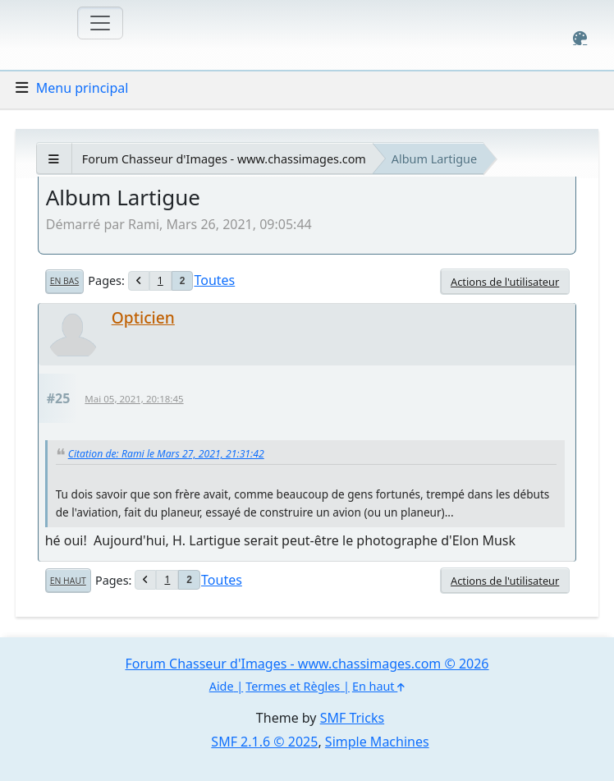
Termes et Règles (292, 686)
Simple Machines (377, 742)
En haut (68, 580)
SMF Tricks (352, 718)
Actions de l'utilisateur (505, 281)
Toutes (214, 280)
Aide (221, 686)
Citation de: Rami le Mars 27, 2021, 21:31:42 (166, 454)
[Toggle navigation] (100, 23)
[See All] (53, 159)
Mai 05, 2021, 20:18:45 (134, 399)
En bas (64, 281)
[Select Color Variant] (579, 38)
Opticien (143, 317)
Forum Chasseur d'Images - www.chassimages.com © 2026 (306, 664)
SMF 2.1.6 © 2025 (264, 742)
